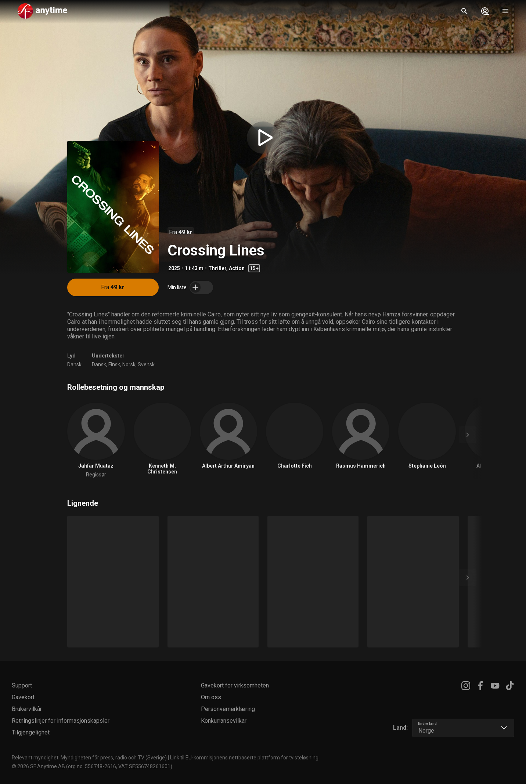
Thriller (217, 268)
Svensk (146, 364)
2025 (174, 268)
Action (237, 268)
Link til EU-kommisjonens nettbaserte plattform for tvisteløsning (244, 758)
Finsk (114, 364)
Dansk (74, 364)
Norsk (129, 364)
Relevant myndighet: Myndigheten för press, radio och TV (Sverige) (89, 758)
